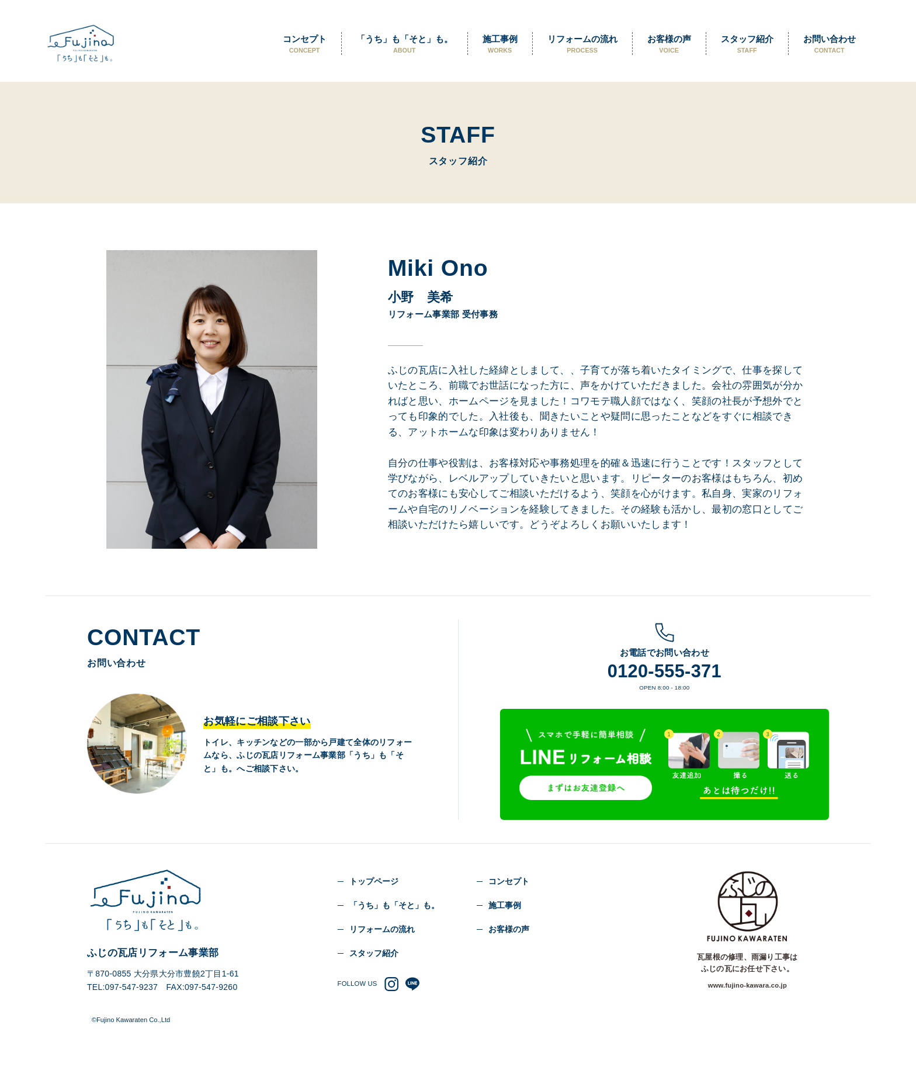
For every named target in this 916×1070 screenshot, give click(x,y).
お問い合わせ (829, 44)
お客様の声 (669, 44)
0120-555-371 (664, 671)
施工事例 (500, 44)
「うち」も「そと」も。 (404, 44)
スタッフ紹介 (747, 44)
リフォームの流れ (582, 44)
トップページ (373, 881)
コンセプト (305, 44)
